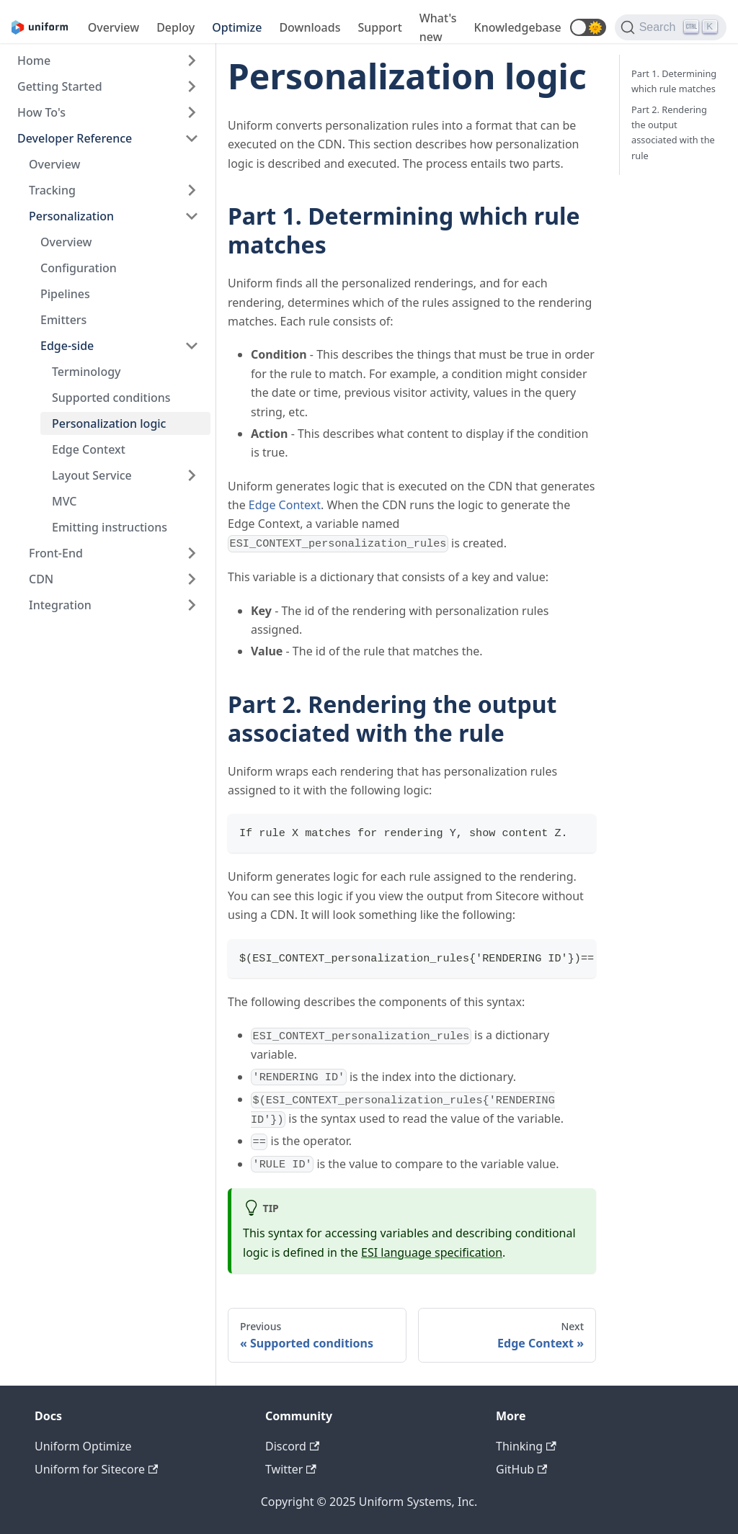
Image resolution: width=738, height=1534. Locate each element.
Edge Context (88, 449)
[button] (588, 27)
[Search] (670, 27)
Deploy (175, 27)
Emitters (63, 320)
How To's (41, 112)
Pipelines (65, 294)
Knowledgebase (517, 27)
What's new (438, 27)
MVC (64, 501)
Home (33, 60)
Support (379, 27)
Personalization (71, 216)
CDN (41, 579)
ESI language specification (431, 1252)
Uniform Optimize (83, 1446)
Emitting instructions (109, 527)
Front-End (56, 553)
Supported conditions (111, 397)
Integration (60, 605)
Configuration (78, 268)
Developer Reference (74, 138)
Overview (113, 27)
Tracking (52, 190)
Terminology (86, 372)
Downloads (309, 27)
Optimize (237, 27)
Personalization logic (109, 423)
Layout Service (92, 475)
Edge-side (67, 346)
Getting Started (59, 86)
